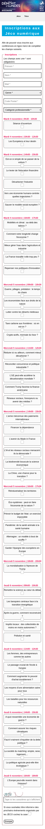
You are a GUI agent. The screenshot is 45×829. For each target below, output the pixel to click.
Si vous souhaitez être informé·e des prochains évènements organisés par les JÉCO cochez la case (21, 811)
